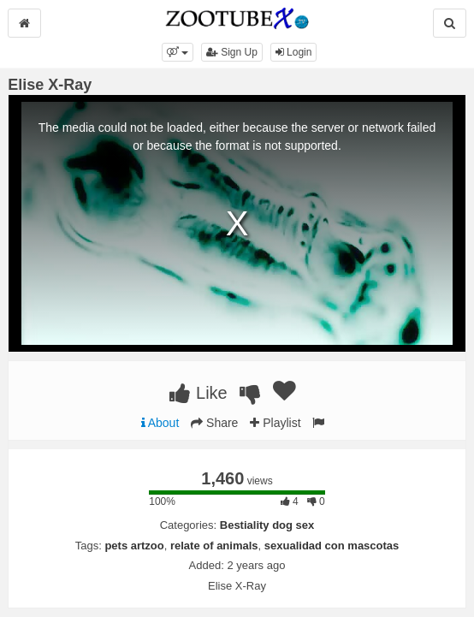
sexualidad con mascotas (332, 545)
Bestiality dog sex (267, 525)
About (160, 423)
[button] (177, 52)
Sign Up (232, 52)
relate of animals (214, 545)
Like (198, 392)
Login (294, 52)
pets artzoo (133, 545)
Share (214, 423)
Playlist (275, 423)
